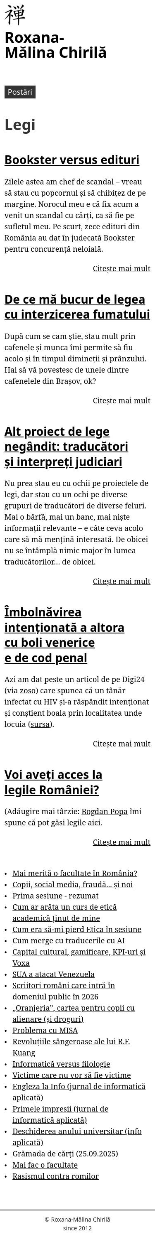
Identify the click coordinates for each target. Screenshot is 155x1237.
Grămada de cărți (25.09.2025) (65, 1153)
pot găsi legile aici (69, 822)
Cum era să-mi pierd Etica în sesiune (76, 929)
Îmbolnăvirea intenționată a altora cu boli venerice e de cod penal (64, 634)
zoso (28, 690)
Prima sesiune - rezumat (55, 896)
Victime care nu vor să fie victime (71, 1075)
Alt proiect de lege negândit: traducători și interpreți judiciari (67, 446)
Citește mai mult (121, 268)
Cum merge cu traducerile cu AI (68, 940)
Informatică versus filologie (61, 1064)
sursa (40, 724)
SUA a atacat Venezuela (53, 974)
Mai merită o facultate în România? (74, 873)
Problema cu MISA (45, 1030)
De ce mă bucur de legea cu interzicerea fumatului (77, 306)
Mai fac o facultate (45, 1165)
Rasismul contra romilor (55, 1176)
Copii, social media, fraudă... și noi (72, 884)
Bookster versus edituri (72, 159)
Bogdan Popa (104, 811)
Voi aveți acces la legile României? (54, 781)
